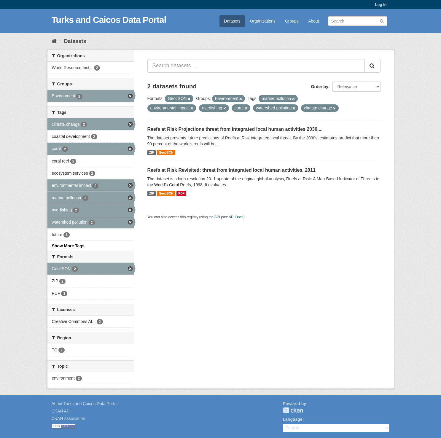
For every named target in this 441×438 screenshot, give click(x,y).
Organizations (263, 21)
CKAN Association (68, 418)
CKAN (293, 410)
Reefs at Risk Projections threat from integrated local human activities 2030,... (235, 129)
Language (293, 419)
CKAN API (61, 411)
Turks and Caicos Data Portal (109, 20)
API (217, 217)
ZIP (151, 152)
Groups (292, 21)
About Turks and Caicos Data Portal (85, 403)
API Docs (236, 217)
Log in (381, 4)
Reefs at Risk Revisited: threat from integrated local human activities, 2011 (231, 170)
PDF (181, 193)
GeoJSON (166, 152)
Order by (319, 86)
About (313, 21)
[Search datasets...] (256, 66)
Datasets (232, 21)
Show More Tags (68, 245)
